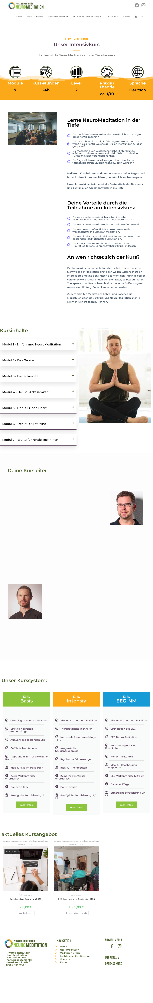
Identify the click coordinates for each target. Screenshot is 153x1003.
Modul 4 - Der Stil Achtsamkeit (25, 392)
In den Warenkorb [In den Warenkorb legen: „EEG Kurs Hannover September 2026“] (76, 913)
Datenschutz (113, 964)
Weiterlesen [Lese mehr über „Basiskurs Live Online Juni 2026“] (25, 913)
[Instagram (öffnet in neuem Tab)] (143, 5)
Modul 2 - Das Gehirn (18, 360)
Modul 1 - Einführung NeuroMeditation (31, 344)
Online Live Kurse (25, 895)
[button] (38, 344)
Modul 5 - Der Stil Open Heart (24, 408)
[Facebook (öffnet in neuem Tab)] (136, 5)
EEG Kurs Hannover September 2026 (76, 899)
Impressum (112, 958)
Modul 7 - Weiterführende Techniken (30, 439)
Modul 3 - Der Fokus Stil (20, 376)
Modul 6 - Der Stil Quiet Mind (24, 424)
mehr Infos (26, 804)
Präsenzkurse (76, 895)
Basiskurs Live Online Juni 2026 (25, 899)
